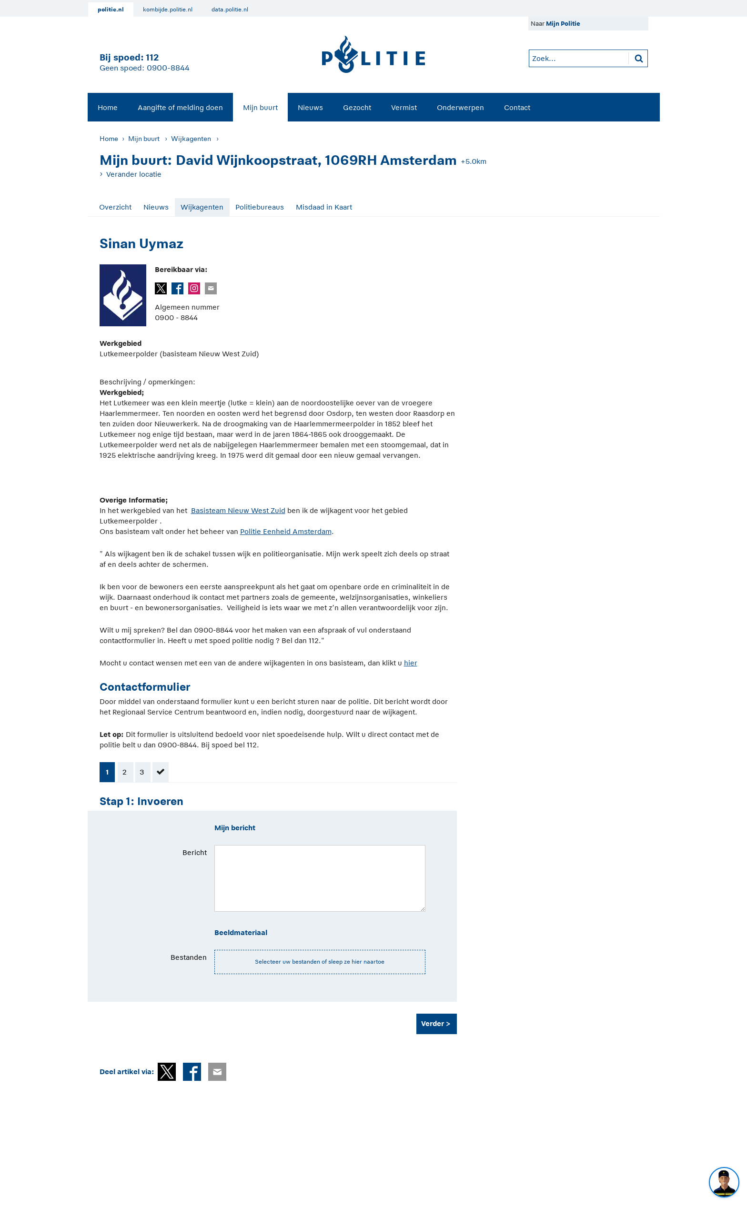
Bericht (194, 852)
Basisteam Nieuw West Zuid (238, 510)
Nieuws (310, 107)
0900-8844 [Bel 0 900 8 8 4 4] (168, 68)
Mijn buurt (260, 107)
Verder (432, 1023)
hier (410, 662)
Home (108, 107)
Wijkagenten (191, 138)
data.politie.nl (230, 9)
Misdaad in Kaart (324, 206)
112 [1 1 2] (152, 57)
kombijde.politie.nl (167, 9)
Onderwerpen (460, 107)
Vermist (404, 107)
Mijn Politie (563, 24)
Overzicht (115, 206)
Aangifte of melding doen (180, 107)
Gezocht (357, 107)
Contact (517, 107)
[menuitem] (108, 107)
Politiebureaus (259, 206)
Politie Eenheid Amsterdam (286, 531)
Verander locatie (134, 174)
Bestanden (189, 957)
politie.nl (111, 9)
